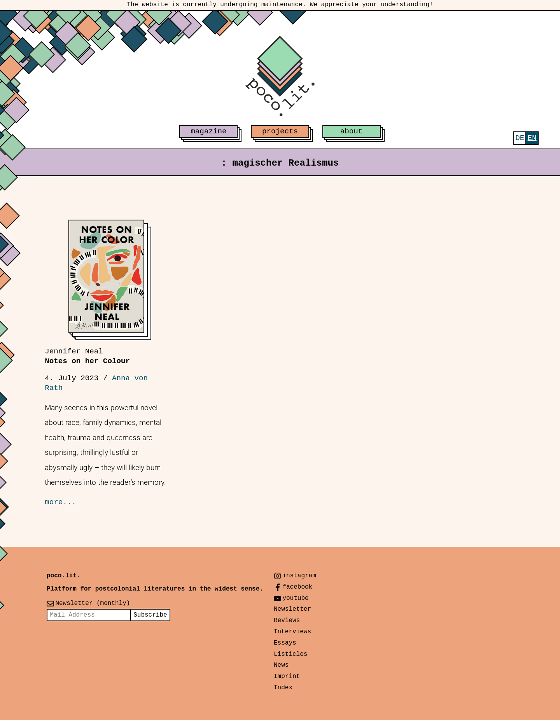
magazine (208, 131)
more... (60, 502)
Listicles (290, 654)
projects (280, 131)
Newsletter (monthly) (92, 603)
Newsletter (292, 609)
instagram (299, 575)
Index (283, 687)
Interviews (292, 631)
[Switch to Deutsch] (519, 138)
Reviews (287, 620)
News (281, 665)
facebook (297, 587)
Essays (285, 643)
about (351, 131)
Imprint (287, 676)
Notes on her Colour (87, 356)
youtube (295, 598)
